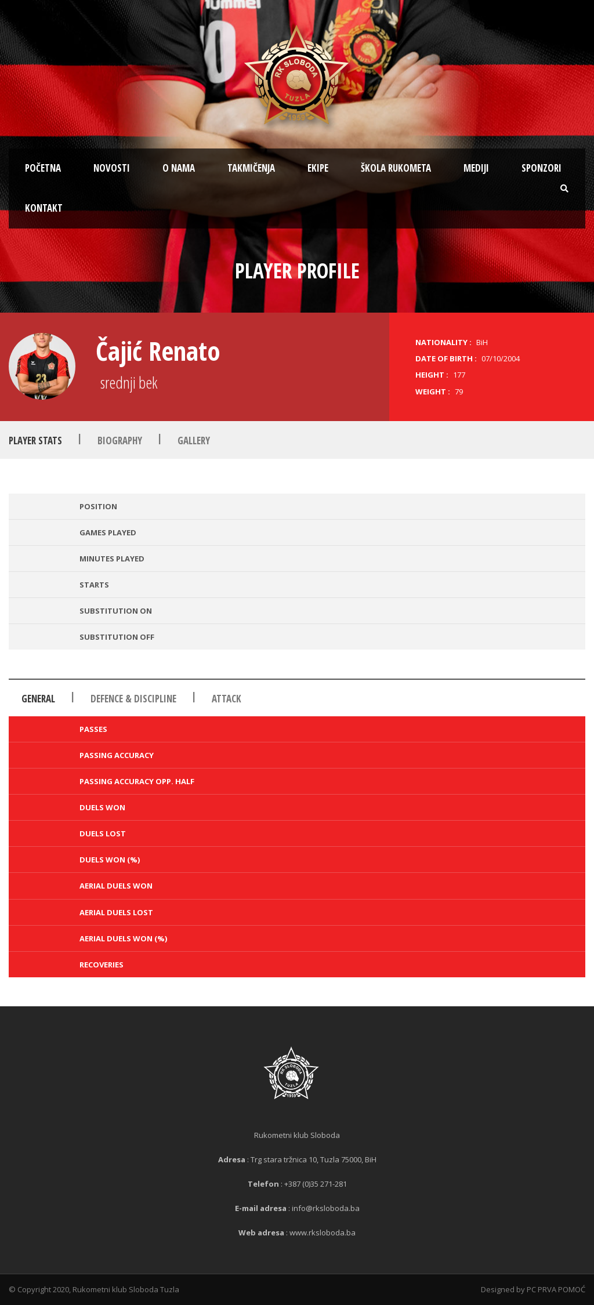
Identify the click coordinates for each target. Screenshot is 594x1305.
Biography (119, 440)
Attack (226, 698)
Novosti (111, 168)
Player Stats (35, 440)
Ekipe (317, 168)
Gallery (194, 440)
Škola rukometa (396, 168)
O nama (178, 168)
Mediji (476, 168)
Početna (43, 168)
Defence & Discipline (133, 698)
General (38, 698)
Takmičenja (251, 168)
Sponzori (541, 168)
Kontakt (44, 208)
